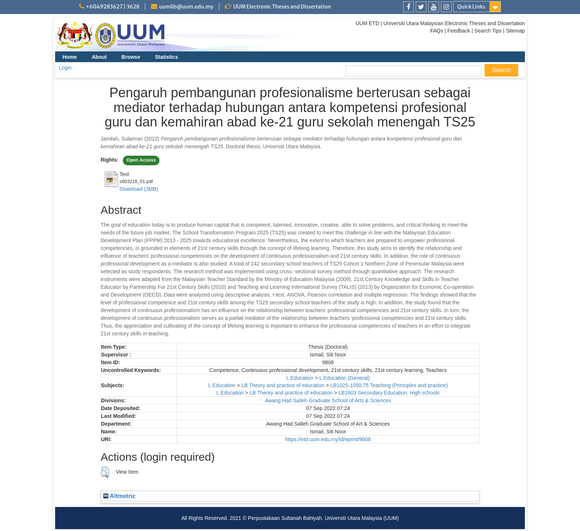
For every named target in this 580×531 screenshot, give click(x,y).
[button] (105, 472)
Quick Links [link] (471, 6)
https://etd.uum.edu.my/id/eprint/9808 (328, 439)
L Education (299, 378)
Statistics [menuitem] (166, 57)
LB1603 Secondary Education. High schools (388, 393)
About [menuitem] (99, 57)
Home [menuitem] (70, 57)
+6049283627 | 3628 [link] (112, 6)
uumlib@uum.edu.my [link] (186, 6)
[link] (408, 6)
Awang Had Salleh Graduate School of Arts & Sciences (328, 400)
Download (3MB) (138, 189)
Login (65, 68)
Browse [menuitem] (130, 57)
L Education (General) (344, 378)
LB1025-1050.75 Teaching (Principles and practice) (389, 385)
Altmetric (119, 496)
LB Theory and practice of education (282, 385)
